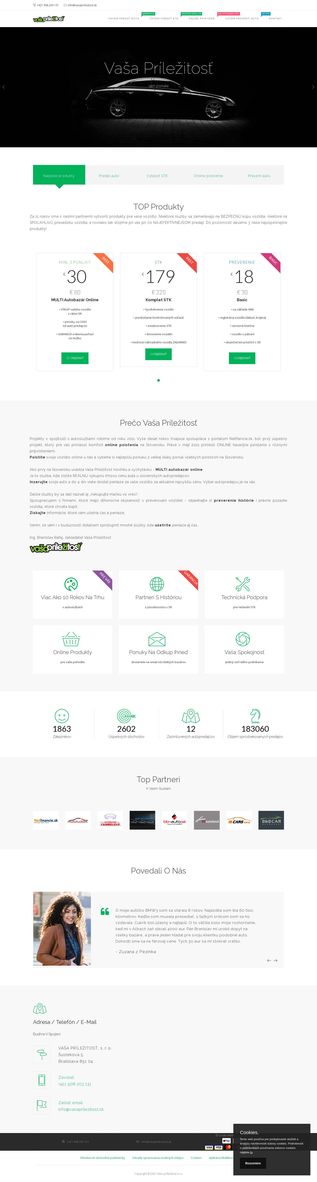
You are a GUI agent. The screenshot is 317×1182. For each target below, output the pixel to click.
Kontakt (275, 18)
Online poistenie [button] (204, 16)
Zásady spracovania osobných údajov (158, 1158)
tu (251, 1152)
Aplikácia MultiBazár (222, 1158)
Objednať (75, 358)
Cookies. (249, 1132)
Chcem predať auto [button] (126, 16)
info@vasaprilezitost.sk (80, 5)
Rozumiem (253, 1163)
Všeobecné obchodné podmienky (102, 1158)
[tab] (59, 175)
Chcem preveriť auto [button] (244, 16)
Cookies (196, 1158)
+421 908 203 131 (46, 5)
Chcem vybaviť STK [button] (166, 16)
